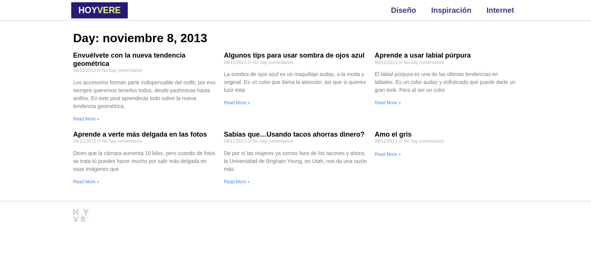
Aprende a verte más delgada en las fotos (140, 134)
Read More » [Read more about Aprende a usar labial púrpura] (388, 102)
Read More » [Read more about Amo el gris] (388, 154)
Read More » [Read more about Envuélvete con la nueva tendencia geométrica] (86, 119)
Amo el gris (393, 134)
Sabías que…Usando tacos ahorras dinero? (294, 134)
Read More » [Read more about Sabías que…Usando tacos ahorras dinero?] (237, 181)
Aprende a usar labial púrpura (423, 55)
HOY (99, 10)
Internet (500, 10)
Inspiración (451, 10)
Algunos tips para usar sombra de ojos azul (294, 55)
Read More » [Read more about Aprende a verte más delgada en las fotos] (86, 181)
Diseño (403, 10)
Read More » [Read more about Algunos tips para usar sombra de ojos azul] (237, 102)
